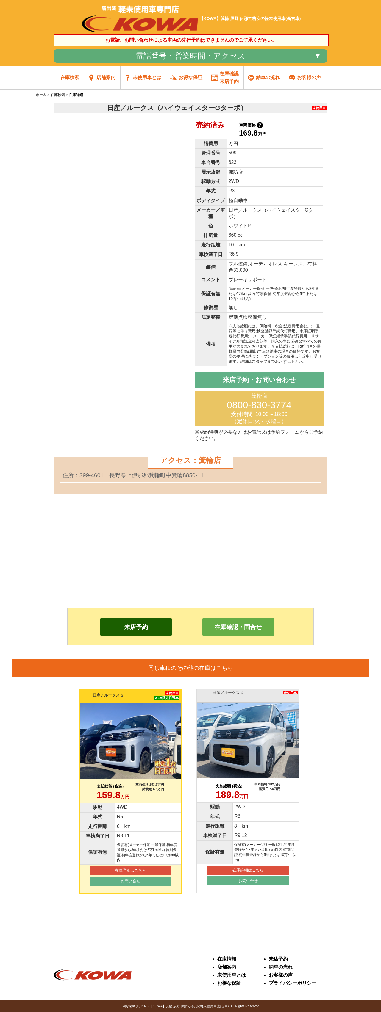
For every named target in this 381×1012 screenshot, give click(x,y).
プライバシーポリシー (292, 983)
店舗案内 (226, 966)
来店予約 (278, 958)
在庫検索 (58, 95)
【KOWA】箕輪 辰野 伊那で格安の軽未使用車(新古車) (189, 1006)
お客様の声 (281, 975)
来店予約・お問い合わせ (259, 380)
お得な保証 (229, 983)
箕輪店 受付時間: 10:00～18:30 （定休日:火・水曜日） (259, 408)
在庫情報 (226, 958)
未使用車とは (231, 975)
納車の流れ (281, 966)
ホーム (41, 95)
